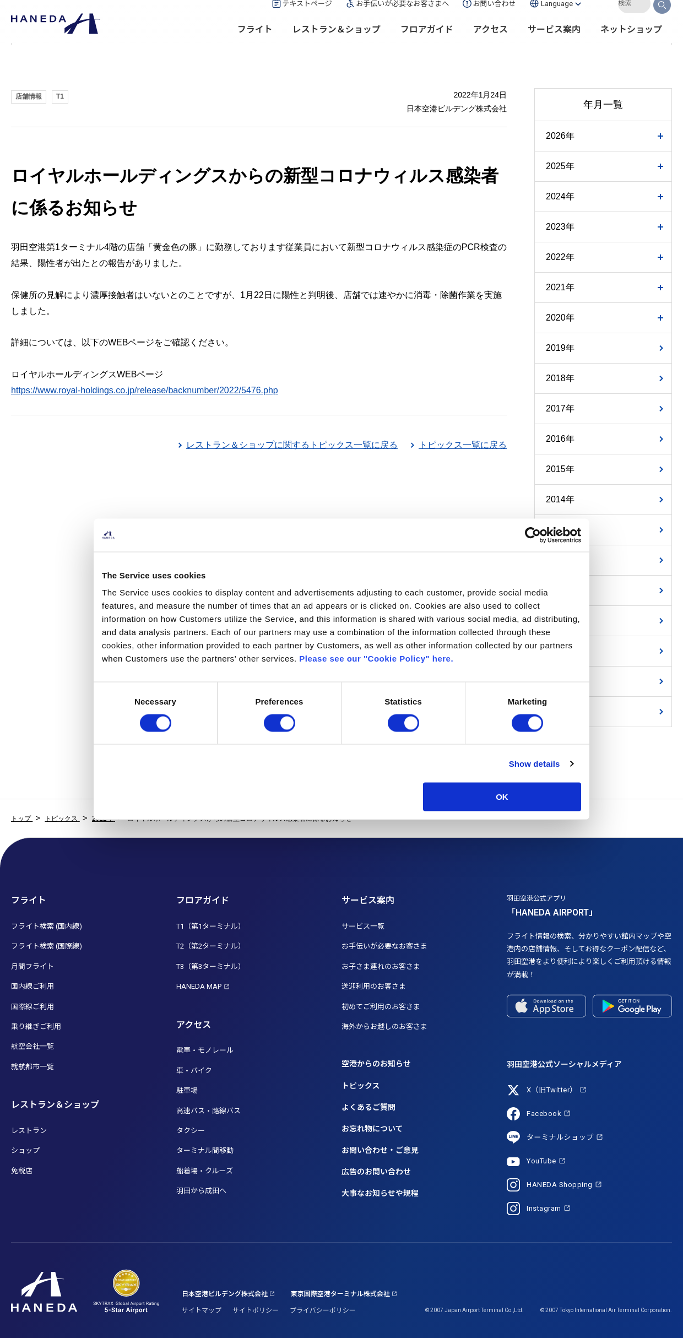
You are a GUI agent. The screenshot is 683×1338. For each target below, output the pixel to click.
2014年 (560, 499)
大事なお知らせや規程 (380, 1193)
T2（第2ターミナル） (210, 946)
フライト (255, 44)
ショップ (25, 1150)
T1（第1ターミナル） (210, 926)
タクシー (190, 1130)
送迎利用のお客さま (374, 986)
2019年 (560, 348)
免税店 (21, 1171)
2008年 (560, 681)
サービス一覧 (363, 926)
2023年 (560, 226)
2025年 (560, 166)
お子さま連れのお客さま (381, 966)
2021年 (560, 287)
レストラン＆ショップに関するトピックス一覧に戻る (292, 444)
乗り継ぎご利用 (36, 1026)
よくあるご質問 (368, 1107)
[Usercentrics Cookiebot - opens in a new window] (533, 535)
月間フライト (32, 966)
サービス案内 (554, 44)
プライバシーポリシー (323, 1310)
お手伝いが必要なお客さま (384, 946)
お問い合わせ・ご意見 (380, 1150)
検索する (662, 18)
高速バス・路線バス (208, 1111)
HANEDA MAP (198, 986)
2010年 (560, 620)
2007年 (560, 711)
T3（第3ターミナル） (210, 966)
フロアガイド (426, 44)
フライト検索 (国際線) (46, 946)
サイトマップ (201, 1310)
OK (502, 796)
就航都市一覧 (32, 1067)
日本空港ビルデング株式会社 (225, 1294)
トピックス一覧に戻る (463, 444)
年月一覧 (603, 104)
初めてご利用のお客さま (381, 1007)
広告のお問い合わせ (376, 1171)
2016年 (560, 438)
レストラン (29, 1130)
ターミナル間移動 (205, 1150)
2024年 (560, 196)
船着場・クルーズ (204, 1171)
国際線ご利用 (32, 1007)
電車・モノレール (205, 1050)
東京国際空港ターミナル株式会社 (340, 1294)
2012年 (560, 560)
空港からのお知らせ (376, 1063)
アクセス (490, 44)
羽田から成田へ (201, 1191)
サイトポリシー (255, 1310)
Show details (534, 763)
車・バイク (194, 1070)
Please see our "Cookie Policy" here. (376, 658)
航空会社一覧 (32, 1046)
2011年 (560, 590)
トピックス (361, 1085)
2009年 (560, 651)
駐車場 (187, 1090)
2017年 (560, 408)
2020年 (560, 317)
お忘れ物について (372, 1128)
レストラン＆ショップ (336, 44)
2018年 (560, 378)
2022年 (560, 257)
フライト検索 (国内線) (46, 926)
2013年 (560, 529)
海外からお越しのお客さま (384, 1026)
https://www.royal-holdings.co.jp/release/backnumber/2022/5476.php (144, 390)
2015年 (560, 469)
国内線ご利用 (32, 986)
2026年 (560, 135)
